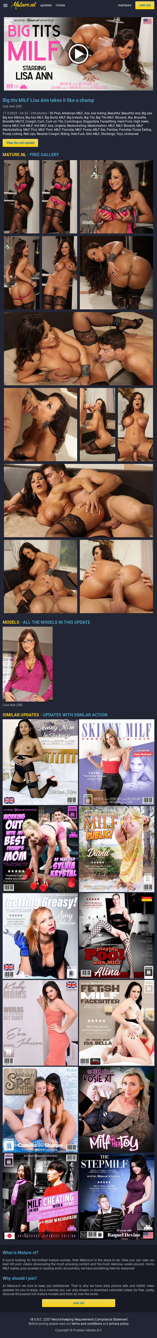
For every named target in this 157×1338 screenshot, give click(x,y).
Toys (119, 134)
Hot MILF (26, 126)
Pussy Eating (141, 130)
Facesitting (108, 121)
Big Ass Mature (13, 117)
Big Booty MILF (55, 117)
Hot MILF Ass (43, 126)
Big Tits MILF (105, 117)
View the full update (20, 143)
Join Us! (145, 5)
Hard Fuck (124, 121)
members (124, 5)
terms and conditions (87, 1324)
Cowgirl (30, 121)
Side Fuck (78, 134)
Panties (112, 130)
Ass (87, 113)
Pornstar (125, 130)
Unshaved (131, 134)
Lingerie (60, 126)
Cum (41, 121)
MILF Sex (99, 130)
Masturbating (76, 126)
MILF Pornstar (64, 130)
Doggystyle (91, 121)
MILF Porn (45, 130)
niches (60, 5)
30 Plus (55, 113)
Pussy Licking (12, 134)
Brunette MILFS (13, 121)
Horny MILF (11, 126)
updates (46, 5)
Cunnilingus (73, 121)
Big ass (147, 113)
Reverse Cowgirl (48, 134)
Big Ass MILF (34, 117)
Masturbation (97, 126)
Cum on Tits (54, 121)
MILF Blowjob (125, 126)
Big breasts (75, 117)
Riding (65, 134)
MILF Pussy (83, 130)
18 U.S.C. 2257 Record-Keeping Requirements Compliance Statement (79, 1319)
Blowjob (121, 117)
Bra (130, 117)
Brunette (140, 117)
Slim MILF (93, 134)
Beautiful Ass (131, 113)
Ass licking (98, 113)
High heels (141, 121)
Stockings (108, 134)
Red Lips (29, 134)
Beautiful (114, 113)
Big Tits (89, 117)
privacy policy (119, 1324)
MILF (111, 126)
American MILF (72, 113)
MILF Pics (30, 130)
